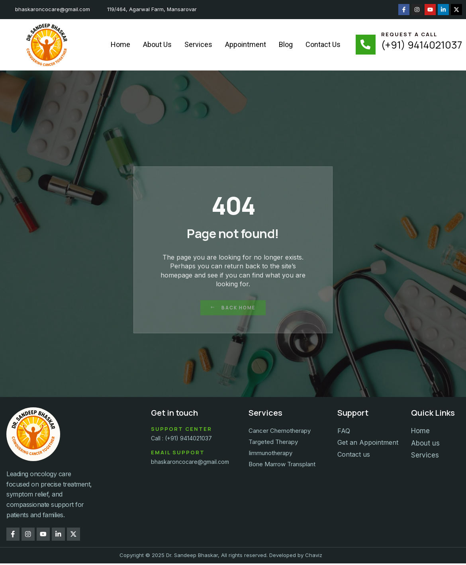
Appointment (245, 44)
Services (198, 44)
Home (120, 44)
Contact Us (323, 44)
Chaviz (313, 557)
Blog (286, 44)
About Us (157, 44)
